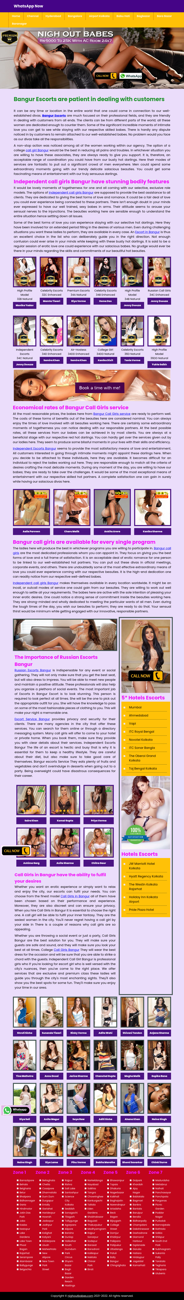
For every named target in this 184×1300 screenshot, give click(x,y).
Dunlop (69, 1237)
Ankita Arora (112, 531)
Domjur (114, 1233)
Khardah (138, 1184)
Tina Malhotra (24, 1076)
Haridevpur (48, 1212)
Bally (113, 1257)
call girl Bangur (37, 150)
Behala (24, 1184)
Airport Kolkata (99, 16)
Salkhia (92, 1188)
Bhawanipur (117, 1180)
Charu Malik (71, 531)
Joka (22, 1220)
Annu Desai (52, 1076)
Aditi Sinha (105, 1119)
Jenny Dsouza (132, 305)
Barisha (69, 1233)
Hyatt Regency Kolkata (146, 876)
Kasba (23, 1225)
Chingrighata (118, 1265)
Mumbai (135, 707)
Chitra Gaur (99, 863)
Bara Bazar (164, 16)
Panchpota (161, 1196)
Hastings (70, 1285)
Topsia (114, 1184)
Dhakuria (115, 1188)
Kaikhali (114, 1196)
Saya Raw (79, 1119)
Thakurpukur (95, 1225)
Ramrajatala (162, 1225)
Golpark (137, 1180)
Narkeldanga (95, 1180)
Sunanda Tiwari (51, 1033)
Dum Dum (48, 1196)
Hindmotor (26, 1208)
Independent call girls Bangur (36, 583)
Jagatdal (138, 1261)
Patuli (113, 1253)
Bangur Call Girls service (111, 414)
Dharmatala (49, 1192)
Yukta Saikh (159, 364)
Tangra (92, 1192)
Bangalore (75, 16)
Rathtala (160, 1229)
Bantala (137, 1208)
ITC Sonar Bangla (142, 748)
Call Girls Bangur (66, 950)
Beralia (137, 1216)
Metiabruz (161, 1184)
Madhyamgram (97, 1229)
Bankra (137, 1204)
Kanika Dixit (105, 360)
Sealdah (70, 1208)
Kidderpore (48, 1241)
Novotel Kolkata (141, 740)
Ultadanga (116, 1249)
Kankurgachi (95, 1200)
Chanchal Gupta (105, 1076)
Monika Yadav (25, 305)
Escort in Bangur (147, 232)
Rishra (68, 1184)
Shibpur (159, 1237)
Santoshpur (71, 1192)
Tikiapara (160, 1269)
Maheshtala (49, 1249)
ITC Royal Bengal (141, 731)
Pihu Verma (78, 1162)
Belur (23, 1192)
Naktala (92, 1257)
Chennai (33, 16)
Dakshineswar (141, 1229)
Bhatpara (25, 1196)
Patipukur (115, 1245)
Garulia (137, 1249)
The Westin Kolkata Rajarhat (143, 886)
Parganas (161, 1200)
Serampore (26, 1257)
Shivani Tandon (132, 1033)
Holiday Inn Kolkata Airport (143, 899)
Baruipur (138, 1212)
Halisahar (70, 1241)
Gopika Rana (159, 1076)
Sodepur (92, 1241)
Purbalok (160, 1220)
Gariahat (47, 1208)
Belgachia (25, 1269)
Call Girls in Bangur (75, 896)
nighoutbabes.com (80, 1296)
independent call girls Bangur (71, 192)
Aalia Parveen (31, 531)
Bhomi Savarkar (132, 1162)
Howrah (46, 1216)
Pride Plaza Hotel (141, 910)
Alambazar (26, 1261)
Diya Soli (24, 1119)
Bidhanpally (140, 1220)
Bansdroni (93, 1249)
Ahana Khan (132, 1119)
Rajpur (68, 1180)
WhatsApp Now (28, 6)
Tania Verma (132, 360)
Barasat (92, 1245)
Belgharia (25, 1188)
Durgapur (48, 1200)
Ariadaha (115, 1208)
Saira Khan (31, 820)
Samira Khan (52, 360)
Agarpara (70, 1225)
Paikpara (115, 1241)
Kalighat (47, 1233)
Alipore (69, 1229)
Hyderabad (53, 16)
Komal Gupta (65, 820)
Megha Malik (132, 1076)
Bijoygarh (115, 1220)
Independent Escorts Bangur (34, 448)
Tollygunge (71, 1220)
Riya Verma (78, 301)
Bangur (114, 1261)
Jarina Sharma (78, 1076)
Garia (23, 1204)
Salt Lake (70, 1188)
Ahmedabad (138, 715)
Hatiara (137, 1253)
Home (16, 16)
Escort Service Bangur (32, 719)
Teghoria (160, 1265)
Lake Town (26, 1241)
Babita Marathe (105, 1162)
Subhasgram (163, 1249)
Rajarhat (25, 1253)
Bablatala (138, 1196)
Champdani (140, 1225)
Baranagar (19, 24)
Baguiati (92, 1220)
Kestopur (25, 1229)
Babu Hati (123, 16)
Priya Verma (98, 820)
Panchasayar (163, 1192)
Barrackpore (27, 1180)
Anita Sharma (65, 863)
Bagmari (138, 1200)
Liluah (45, 1245)
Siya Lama (51, 1162)
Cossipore (48, 1188)
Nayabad (93, 1184)
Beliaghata (48, 1180)
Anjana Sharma (159, 1033)
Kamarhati (139, 1265)
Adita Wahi (105, 1033)
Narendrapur (117, 1204)
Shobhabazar (95, 1216)
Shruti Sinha (24, 1033)
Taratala (160, 1261)
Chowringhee (95, 1196)
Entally (46, 1204)
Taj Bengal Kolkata (143, 768)
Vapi (132, 723)
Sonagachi (71, 1212)
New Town (48, 1261)
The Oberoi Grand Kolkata (142, 758)
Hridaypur (138, 1257)
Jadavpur (48, 1220)
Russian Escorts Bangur (33, 670)
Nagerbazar (117, 1192)
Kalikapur (93, 1253)
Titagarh (70, 1216)
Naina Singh (159, 1119)
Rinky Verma (79, 1033)
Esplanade (139, 1245)
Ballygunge (26, 1265)
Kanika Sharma (152, 531)
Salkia (158, 1233)
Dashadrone (140, 1233)
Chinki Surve (159, 1162)
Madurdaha (162, 1180)
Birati (90, 1269)
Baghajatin (116, 1200)
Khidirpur (115, 1237)
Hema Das (105, 301)
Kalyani (46, 1237)
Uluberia (160, 1273)
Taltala (92, 1204)
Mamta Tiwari (51, 301)
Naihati (159, 1188)
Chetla (46, 1184)
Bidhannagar (27, 1200)
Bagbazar (143, 16)
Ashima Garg (31, 863)
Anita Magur (51, 1119)
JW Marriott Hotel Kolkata (142, 866)
